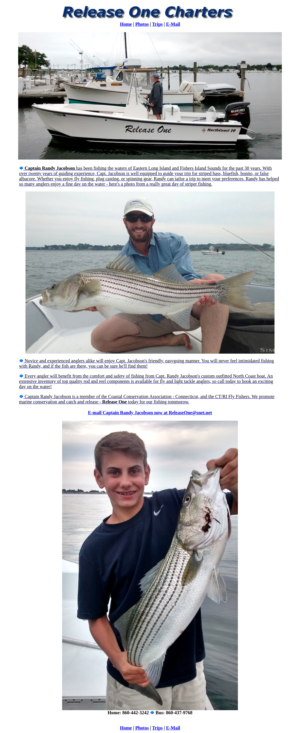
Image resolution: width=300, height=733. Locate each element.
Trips (157, 24)
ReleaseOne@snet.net (190, 412)
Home (126, 24)
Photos (142, 24)
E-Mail (173, 24)
